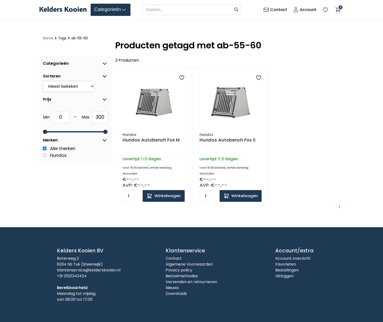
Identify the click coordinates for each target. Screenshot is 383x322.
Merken (75, 140)
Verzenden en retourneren (191, 282)
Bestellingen (287, 270)
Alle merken (62, 148)
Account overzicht (293, 258)
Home (48, 38)
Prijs (75, 99)
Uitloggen (284, 276)
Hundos (58, 155)
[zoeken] (187, 10)
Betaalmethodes (182, 276)
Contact (174, 258)
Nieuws (172, 287)
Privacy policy (179, 270)
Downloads (176, 293)
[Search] (236, 9)
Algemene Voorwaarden (189, 264)
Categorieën (75, 63)
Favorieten (285, 264)
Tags (62, 38)
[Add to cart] (164, 196)
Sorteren (75, 76)
